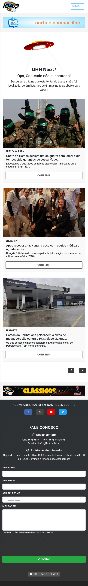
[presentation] (26, 545)
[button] (82, 370)
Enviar (44, 559)
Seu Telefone (11, 493)
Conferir (44, 175)
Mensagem (9, 506)
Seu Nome (8, 467)
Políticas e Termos (44, 574)
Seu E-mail (9, 480)
